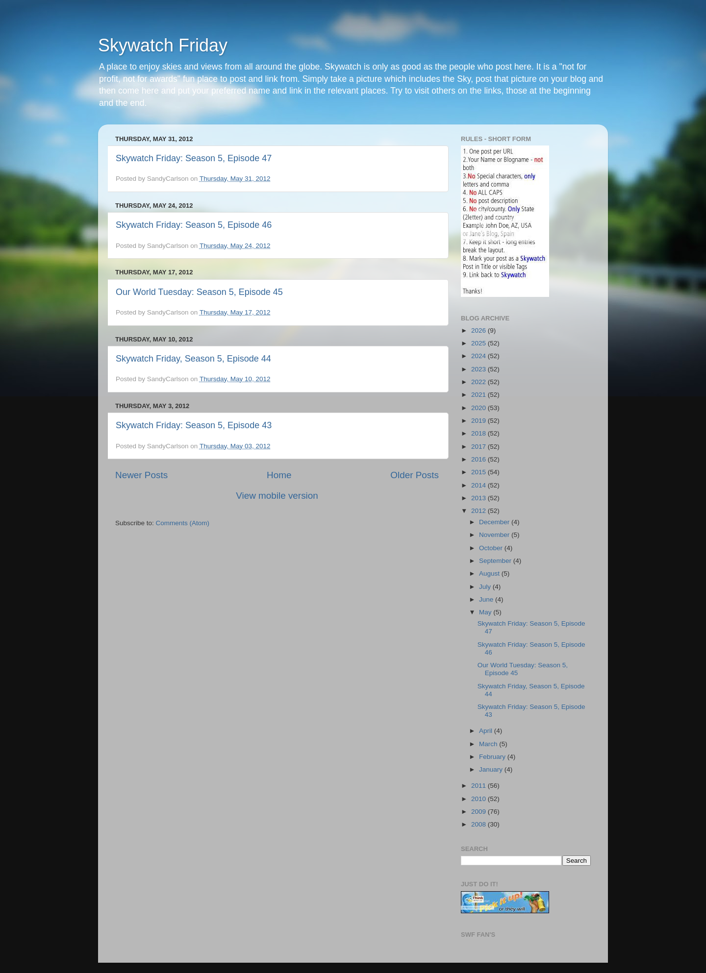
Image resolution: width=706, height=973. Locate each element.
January (491, 769)
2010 (479, 799)
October (491, 548)
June (487, 599)
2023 (479, 369)
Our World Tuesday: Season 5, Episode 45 (199, 292)
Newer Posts (141, 475)
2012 (479, 510)
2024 (479, 356)
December (495, 522)
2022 (479, 382)
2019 (479, 420)
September (496, 560)
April (486, 730)
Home (279, 475)
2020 (479, 408)
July (486, 586)
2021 (479, 394)
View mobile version (277, 495)
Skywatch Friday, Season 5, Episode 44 (193, 359)
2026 (479, 330)
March (489, 744)
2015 (479, 472)
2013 (479, 498)
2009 (479, 811)
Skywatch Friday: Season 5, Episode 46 (194, 225)
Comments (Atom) (183, 523)
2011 (479, 785)
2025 (479, 343)
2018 (479, 433)
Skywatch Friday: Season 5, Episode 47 (194, 158)
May (486, 612)
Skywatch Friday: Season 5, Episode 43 (194, 425)
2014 (479, 485)
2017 (479, 446)
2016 (479, 459)
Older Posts (414, 475)
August (490, 573)
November (495, 534)
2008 (479, 824)
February (493, 756)
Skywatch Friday (162, 45)
